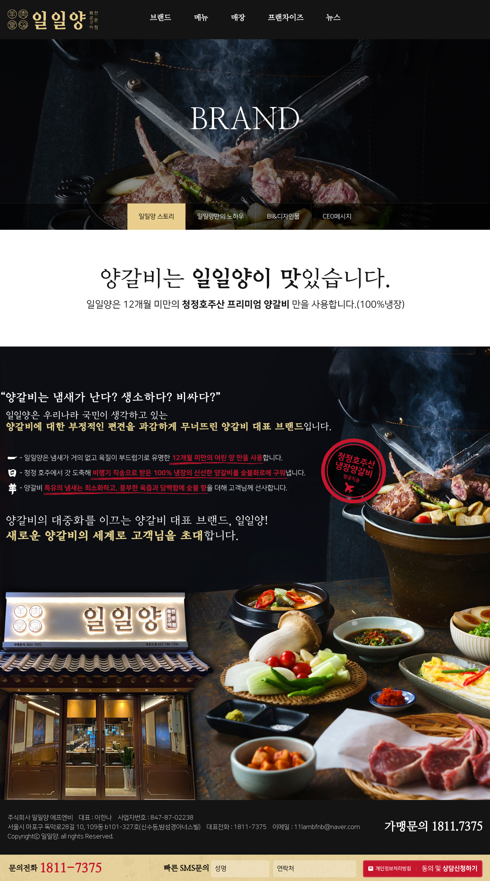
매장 (238, 18)
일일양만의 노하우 (220, 216)
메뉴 (201, 18)
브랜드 (160, 18)
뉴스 (333, 18)
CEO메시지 (337, 216)
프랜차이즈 (285, 18)
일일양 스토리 (156, 216)
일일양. (50, 836)
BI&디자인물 (283, 216)
